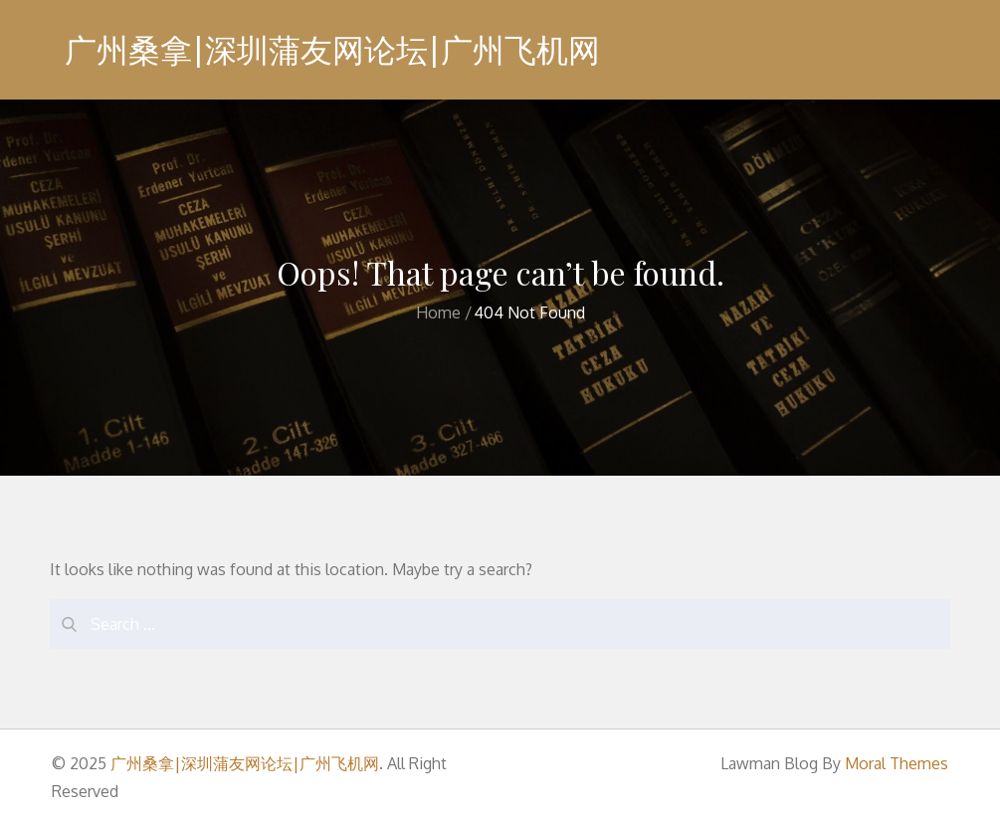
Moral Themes (896, 763)
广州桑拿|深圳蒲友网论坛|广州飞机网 (332, 49)
